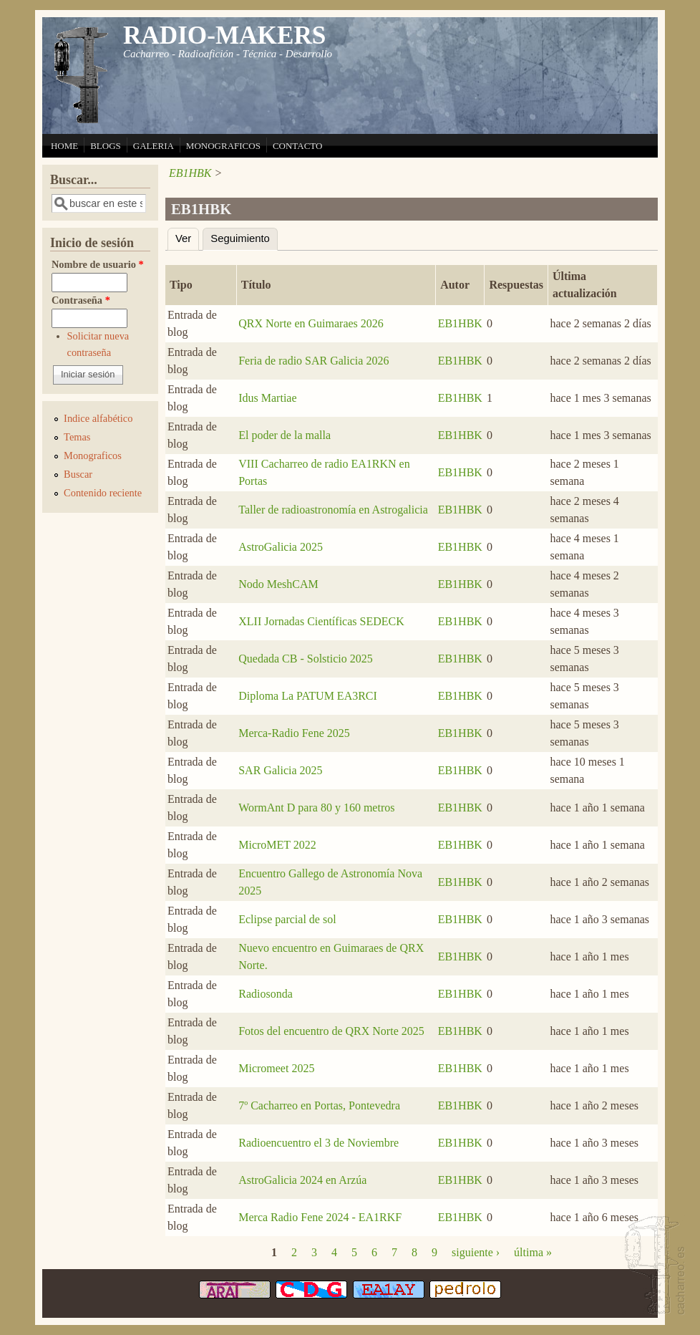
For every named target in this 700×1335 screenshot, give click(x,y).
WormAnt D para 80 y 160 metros (316, 807)
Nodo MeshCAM (278, 584)
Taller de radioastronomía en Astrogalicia (333, 509)
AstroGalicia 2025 (280, 547)
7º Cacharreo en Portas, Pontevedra (319, 1105)
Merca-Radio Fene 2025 (294, 733)
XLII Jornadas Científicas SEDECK (321, 621)
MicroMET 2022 (277, 845)
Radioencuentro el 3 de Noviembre (318, 1143)
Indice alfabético (98, 418)
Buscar (78, 474)
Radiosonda (265, 994)
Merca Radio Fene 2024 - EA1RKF (320, 1217)
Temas (77, 437)
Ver (183, 238)
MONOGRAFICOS (223, 145)
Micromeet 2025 (276, 1068)
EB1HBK (190, 173)
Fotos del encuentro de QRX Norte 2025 (331, 1031)
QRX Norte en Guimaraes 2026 (311, 323)
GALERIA (153, 145)
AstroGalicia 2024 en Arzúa (302, 1180)
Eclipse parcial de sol (287, 919)
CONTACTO (298, 145)
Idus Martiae (267, 398)
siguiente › (476, 1252)
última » (533, 1252)
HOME (64, 145)
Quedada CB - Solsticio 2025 (305, 658)
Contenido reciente (103, 492)
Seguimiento (244, 236)
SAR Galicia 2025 (280, 770)
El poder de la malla (284, 435)
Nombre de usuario (98, 264)
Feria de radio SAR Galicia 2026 (313, 361)
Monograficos (93, 455)
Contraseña (81, 300)
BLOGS (105, 145)
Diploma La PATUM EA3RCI (307, 696)
